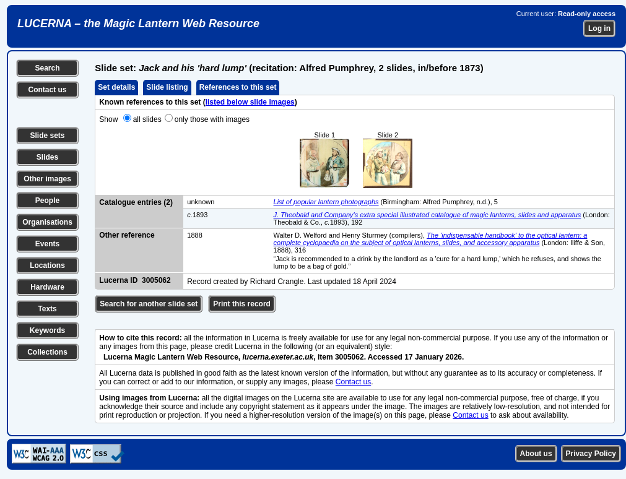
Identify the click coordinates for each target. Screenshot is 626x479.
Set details (116, 87)
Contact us (47, 89)
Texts (47, 308)
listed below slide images (250, 102)
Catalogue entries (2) (136, 202)
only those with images (212, 119)
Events (47, 243)
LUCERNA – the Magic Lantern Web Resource (138, 23)
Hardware (47, 287)
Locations (47, 265)
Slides (47, 157)
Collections (47, 352)
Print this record (242, 304)
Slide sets (47, 135)
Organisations (47, 222)
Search (47, 68)
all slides (147, 119)
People (47, 200)
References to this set (238, 87)
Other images (47, 179)
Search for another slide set (149, 304)
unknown (200, 201)
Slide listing (167, 87)
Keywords (47, 330)
